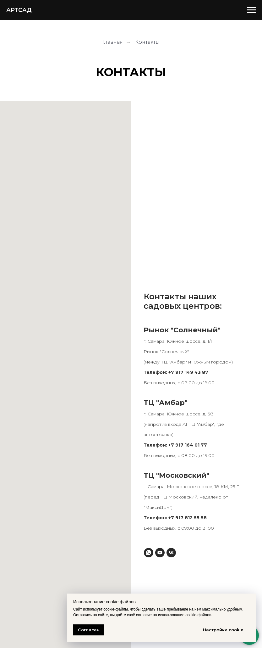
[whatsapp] (148, 552)
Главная (112, 42)
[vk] (171, 552)
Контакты (147, 42)
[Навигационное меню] (251, 10)
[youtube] (160, 552)
